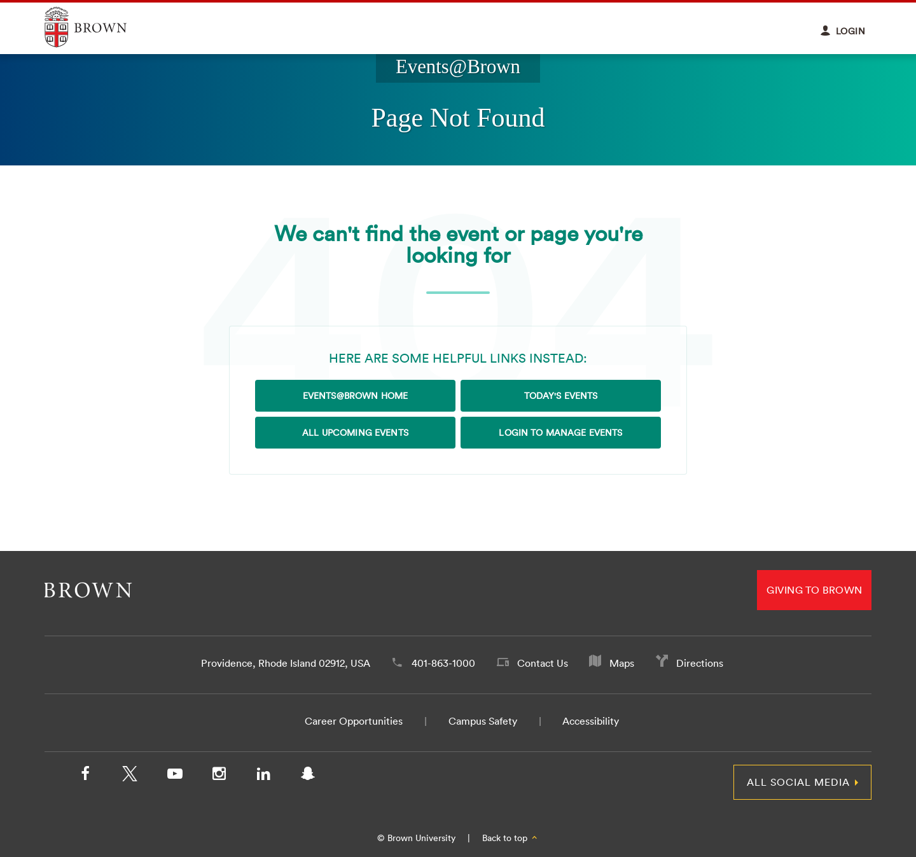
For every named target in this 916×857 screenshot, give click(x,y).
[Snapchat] (308, 776)
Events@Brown (458, 67)
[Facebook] (85, 776)
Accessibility (590, 720)
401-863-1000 (443, 663)
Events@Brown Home (355, 395)
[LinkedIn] (263, 776)
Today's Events (561, 395)
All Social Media (798, 782)
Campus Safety (482, 720)
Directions (699, 663)
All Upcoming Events (355, 432)
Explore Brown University (100, 27)
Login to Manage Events (560, 432)
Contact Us (542, 663)
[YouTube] (174, 776)
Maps (621, 663)
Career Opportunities (354, 720)
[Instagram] (218, 776)
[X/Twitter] (129, 776)
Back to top (510, 838)
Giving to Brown (814, 589)
